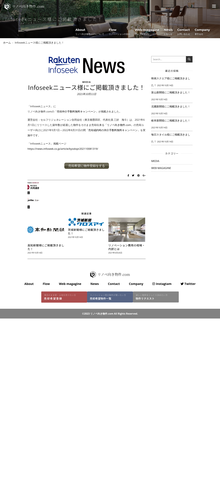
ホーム (7, 42)
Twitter (188, 284)
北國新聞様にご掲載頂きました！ (170, 106)
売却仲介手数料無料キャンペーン (76, 111)
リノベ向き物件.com (119, 125)
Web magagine (70, 284)
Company (136, 284)
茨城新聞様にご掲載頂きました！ (86, 231)
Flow (46, 284)
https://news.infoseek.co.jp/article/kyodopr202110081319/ (63, 148)
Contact (114, 284)
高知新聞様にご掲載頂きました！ (46, 247)
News (94, 284)
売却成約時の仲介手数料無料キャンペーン (113, 130)
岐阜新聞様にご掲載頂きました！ (170, 120)
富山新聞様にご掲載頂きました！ (170, 92)
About (29, 284)
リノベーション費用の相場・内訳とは (126, 247)
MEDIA (86, 82)
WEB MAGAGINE (161, 168)
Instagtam (161, 284)
